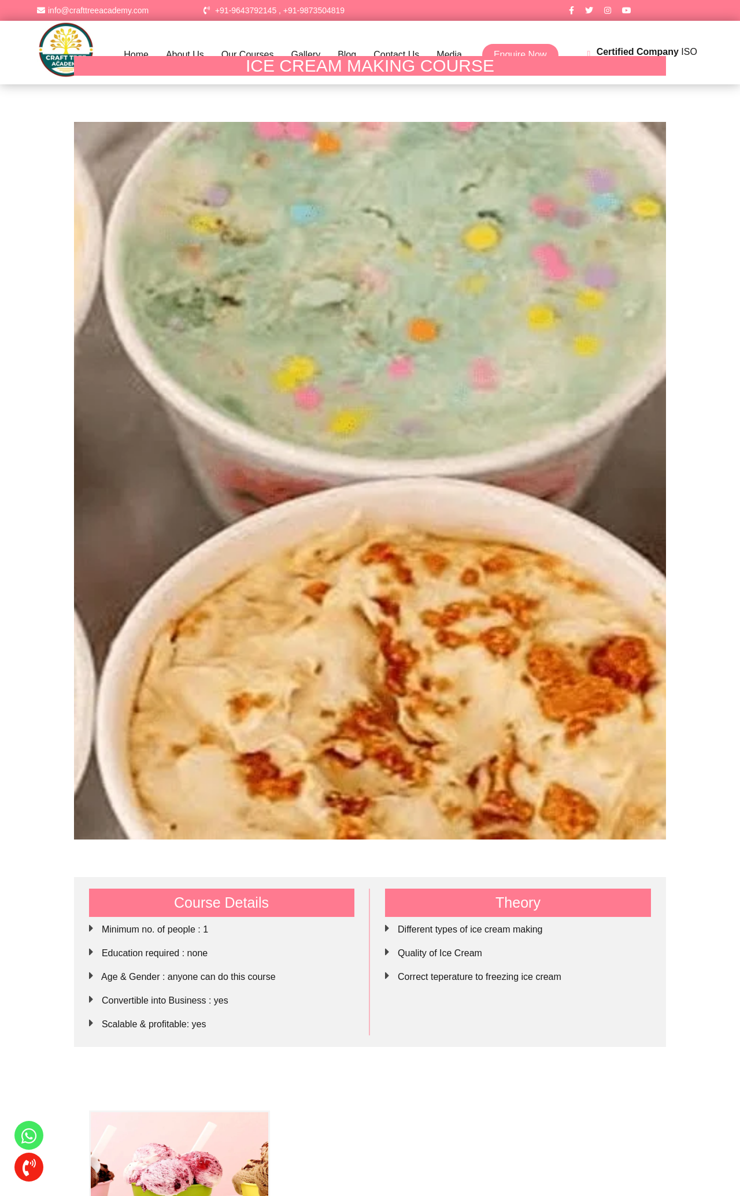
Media (449, 55)
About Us (185, 55)
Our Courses (247, 55)
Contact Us (396, 55)
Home (136, 55)
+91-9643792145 (245, 10)
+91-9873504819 (314, 10)
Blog (347, 55)
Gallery (305, 55)
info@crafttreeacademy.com (93, 10)
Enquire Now (520, 55)
